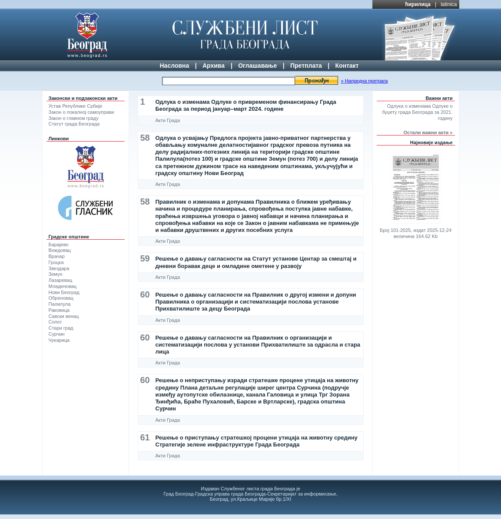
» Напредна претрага (364, 80)
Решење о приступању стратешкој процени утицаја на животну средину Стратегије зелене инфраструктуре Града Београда (257, 441)
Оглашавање (257, 65)
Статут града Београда (74, 123)
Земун (56, 274)
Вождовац (60, 250)
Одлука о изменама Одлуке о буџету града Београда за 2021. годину (417, 112)
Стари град (61, 328)
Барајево (59, 244)
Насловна (174, 65)
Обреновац (61, 298)
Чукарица (59, 340)
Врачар (57, 256)
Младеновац (63, 286)
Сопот (55, 321)
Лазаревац (61, 280)
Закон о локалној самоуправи (81, 112)
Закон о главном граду (74, 118)
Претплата (306, 65)
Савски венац (64, 316)
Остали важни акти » (428, 132)
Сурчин (57, 334)
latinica (449, 4)
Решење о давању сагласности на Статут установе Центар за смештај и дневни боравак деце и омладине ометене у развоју (256, 262)
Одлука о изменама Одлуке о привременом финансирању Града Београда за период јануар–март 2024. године (246, 105)
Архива (213, 65)
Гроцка (56, 262)
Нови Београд (64, 292)
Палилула (60, 304)
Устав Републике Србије (76, 106)
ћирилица (418, 4)
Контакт (346, 65)
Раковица (59, 310)
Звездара (59, 268)
